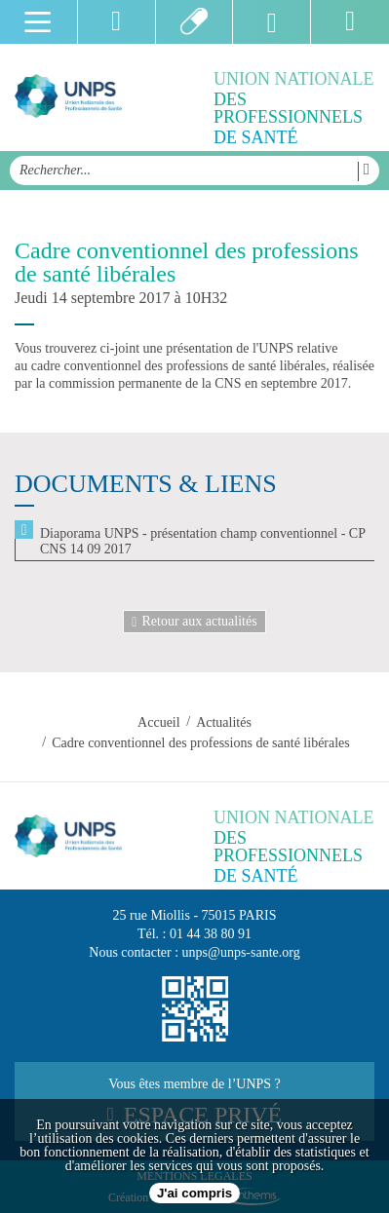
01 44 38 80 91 (211, 934)
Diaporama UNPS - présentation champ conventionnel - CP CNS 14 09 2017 (203, 541)
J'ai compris (194, 1193)
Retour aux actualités (194, 621)
